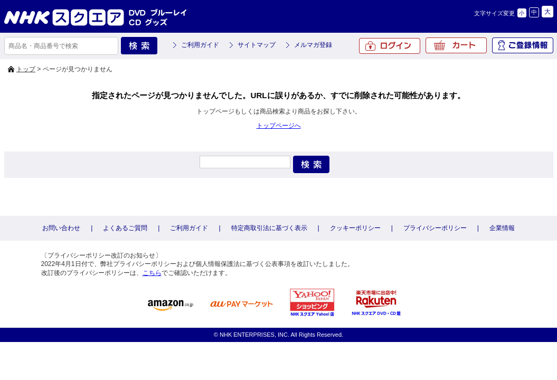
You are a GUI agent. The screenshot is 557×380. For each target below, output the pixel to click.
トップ (25, 69)
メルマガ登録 (313, 45)
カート (456, 45)
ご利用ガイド (200, 45)
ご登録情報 (522, 45)
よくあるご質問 (125, 228)
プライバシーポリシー (435, 228)
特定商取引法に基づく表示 (269, 228)
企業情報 (502, 228)
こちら (152, 273)
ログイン (389, 45)
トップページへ (279, 125)
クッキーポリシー (355, 228)
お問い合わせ (61, 228)
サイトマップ (257, 45)
